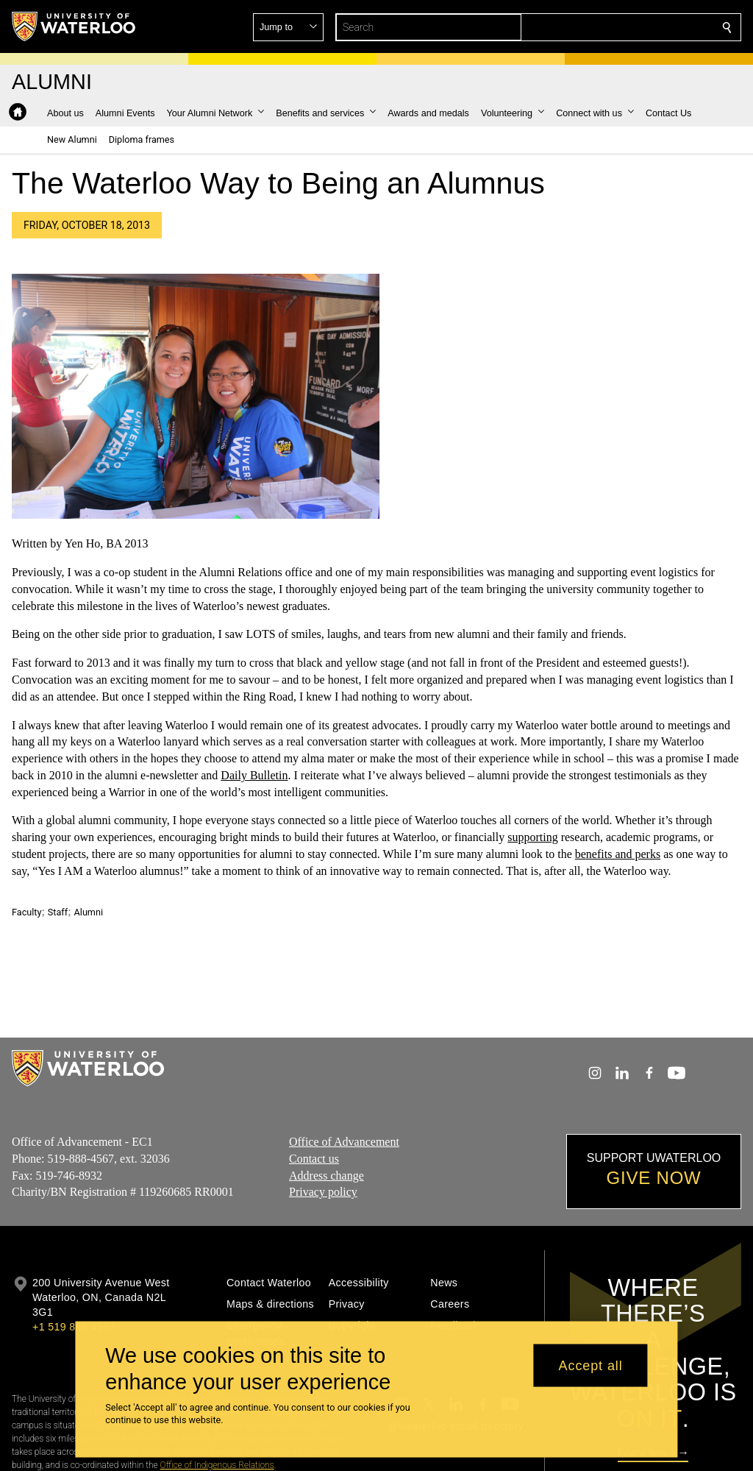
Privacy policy (323, 1191)
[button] (620, 27)
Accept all (591, 1365)
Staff (58, 912)
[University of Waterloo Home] (74, 26)
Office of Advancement (344, 1141)
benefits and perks (617, 854)
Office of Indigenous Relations (217, 1465)
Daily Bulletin (254, 775)
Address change (326, 1175)
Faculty (26, 912)
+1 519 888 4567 (73, 1327)
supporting (532, 837)
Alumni (88, 912)
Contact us (314, 1158)
